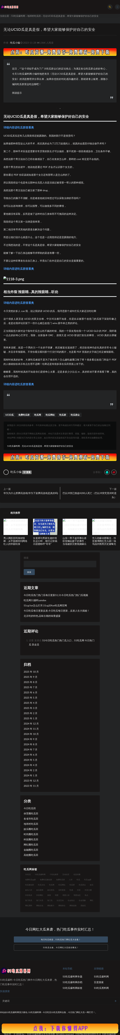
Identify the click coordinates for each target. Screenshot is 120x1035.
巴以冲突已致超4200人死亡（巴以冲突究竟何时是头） (90, 495)
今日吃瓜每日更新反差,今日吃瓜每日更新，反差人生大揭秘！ (57, 610)
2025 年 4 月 (30, 702)
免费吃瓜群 (24, 414)
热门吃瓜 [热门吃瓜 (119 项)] (28, 900)
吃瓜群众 (75, 414)
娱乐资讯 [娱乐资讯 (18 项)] (50, 890)
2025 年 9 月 (30, 676)
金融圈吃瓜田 (31, 849)
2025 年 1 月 (30, 718)
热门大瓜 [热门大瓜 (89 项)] (39, 900)
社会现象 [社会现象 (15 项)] (82, 900)
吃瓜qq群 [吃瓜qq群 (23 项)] (87, 880)
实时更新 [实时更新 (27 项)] (61, 890)
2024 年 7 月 (30, 749)
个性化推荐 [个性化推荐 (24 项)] (54, 874)
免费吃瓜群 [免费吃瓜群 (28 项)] (60, 880)
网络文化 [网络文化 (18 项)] (39, 905)
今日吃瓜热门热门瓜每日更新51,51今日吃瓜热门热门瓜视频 (56, 595)
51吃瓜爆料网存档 (72, 982)
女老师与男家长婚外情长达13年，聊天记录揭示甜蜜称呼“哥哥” (45, 541)
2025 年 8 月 (30, 682)
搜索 (26, 557)
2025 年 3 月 (30, 707)
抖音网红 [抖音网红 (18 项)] (39, 895)
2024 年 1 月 (30, 775)
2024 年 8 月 (30, 744)
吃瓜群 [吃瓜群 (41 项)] (72, 885)
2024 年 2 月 (30, 770)
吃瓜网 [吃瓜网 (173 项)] (51, 885)
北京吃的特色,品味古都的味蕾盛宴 (42, 615)
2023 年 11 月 (31, 785)
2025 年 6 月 (30, 692)
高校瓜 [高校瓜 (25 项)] (83, 905)
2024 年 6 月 (30, 754)
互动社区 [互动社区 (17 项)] (65, 874)
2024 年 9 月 (30, 739)
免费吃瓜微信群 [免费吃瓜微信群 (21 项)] (46, 880)
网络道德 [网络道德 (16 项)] (73, 905)
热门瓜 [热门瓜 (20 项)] (50, 900)
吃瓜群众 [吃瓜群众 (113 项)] (82, 885)
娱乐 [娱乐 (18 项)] (91, 885)
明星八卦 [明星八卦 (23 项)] (66, 895)
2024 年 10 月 (31, 733)
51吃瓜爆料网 (18, 16)
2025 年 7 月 (30, 687)
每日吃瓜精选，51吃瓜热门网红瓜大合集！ (61, 939)
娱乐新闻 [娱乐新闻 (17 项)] (39, 890)
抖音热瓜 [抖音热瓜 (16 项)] (28, 895)
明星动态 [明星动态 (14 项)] (77, 895)
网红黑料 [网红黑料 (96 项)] (28, 905)
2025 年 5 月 (30, 697)
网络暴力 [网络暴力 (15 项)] (50, 905)
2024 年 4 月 (30, 765)
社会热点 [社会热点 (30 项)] (71, 900)
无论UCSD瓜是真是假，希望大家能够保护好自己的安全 (49, 29)
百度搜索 (99, 982)
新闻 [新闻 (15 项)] (49, 895)
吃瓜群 (62, 414)
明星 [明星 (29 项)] (56, 895)
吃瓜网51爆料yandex (35, 600)
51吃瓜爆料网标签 (72, 987)
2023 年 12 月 (31, 780)
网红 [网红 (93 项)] (91, 900)
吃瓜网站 (50, 414)
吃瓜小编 (15, 42)
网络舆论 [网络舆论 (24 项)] (61, 905)
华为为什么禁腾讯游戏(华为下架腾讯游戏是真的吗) (30, 493)
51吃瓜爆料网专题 (72, 976)
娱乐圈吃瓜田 (31, 829)
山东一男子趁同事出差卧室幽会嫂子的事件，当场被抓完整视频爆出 (74, 541)
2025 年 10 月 (31, 671)
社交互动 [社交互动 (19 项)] (60, 900)
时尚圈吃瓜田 (31, 834)
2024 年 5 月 (30, 759)
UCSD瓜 (9, 414)
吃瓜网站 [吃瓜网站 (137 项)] (61, 885)
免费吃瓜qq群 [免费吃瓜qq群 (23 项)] (30, 880)
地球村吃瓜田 (34, 16)
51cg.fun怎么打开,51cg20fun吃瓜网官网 (45, 605)
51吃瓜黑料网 (101, 987)
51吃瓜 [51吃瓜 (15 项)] (28, 874)
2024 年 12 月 (31, 723)
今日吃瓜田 (30, 808)
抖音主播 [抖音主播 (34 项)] (88, 890)
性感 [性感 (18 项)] (71, 890)
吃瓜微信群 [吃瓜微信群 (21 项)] (29, 885)
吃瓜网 (37, 414)
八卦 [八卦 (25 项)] (70, 880)
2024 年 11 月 (31, 728)
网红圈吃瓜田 (31, 844)
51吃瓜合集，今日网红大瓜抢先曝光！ (61, 947)
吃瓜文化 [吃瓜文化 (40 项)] (41, 885)
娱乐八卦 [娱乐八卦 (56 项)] (28, 890)
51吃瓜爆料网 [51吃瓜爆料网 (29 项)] (40, 874)
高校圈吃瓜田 (31, 854)
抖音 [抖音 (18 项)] (79, 890)
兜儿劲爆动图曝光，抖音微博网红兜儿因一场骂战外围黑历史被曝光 (104, 541)
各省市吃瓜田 (31, 818)
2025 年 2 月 (30, 713)
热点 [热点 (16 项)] (86, 895)
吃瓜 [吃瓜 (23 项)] (78, 880)
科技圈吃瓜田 (31, 839)
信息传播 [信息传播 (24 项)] (76, 874)
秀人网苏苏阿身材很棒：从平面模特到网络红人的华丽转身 (15, 541)
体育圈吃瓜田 (31, 813)
